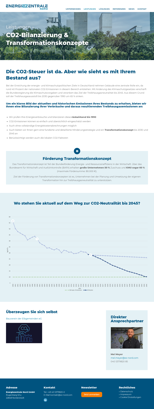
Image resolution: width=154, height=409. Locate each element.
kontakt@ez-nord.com (61, 395)
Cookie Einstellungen (130, 397)
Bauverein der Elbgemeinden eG (24, 318)
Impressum (126, 394)
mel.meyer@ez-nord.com (127, 358)
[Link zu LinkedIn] (45, 400)
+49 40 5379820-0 (56, 392)
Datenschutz (126, 391)
